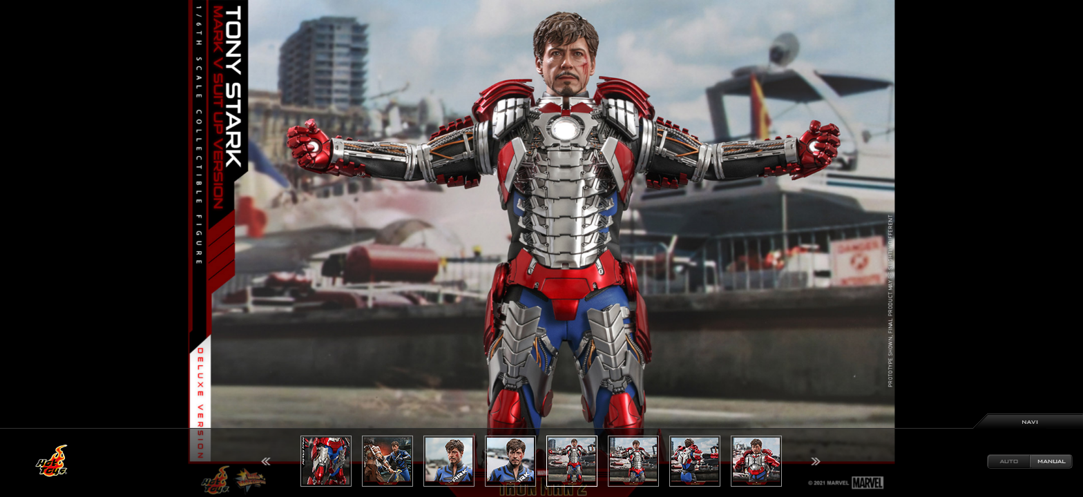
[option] (541, 248)
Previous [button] (266, 461)
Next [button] (816, 461)
